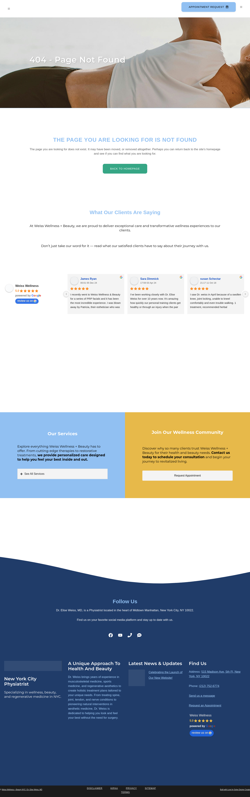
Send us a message (202, 695)
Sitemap (150, 788)
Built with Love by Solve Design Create (235, 790)
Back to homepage (125, 168)
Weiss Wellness (27, 286)
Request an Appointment (205, 705)
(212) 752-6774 (209, 686)
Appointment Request (208, 6)
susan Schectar (210, 278)
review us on (26, 300)
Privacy (131, 788)
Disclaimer (94, 788)
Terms (125, 792)
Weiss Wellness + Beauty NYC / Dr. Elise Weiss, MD (22, 790)
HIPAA (114, 788)
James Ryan (88, 278)
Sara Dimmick (149, 278)
